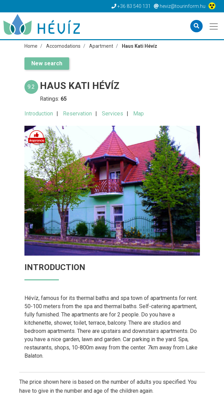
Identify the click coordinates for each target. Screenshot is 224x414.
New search (46, 63)
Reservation (77, 113)
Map (138, 113)
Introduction (38, 113)
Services (112, 113)
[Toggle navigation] (214, 25)
